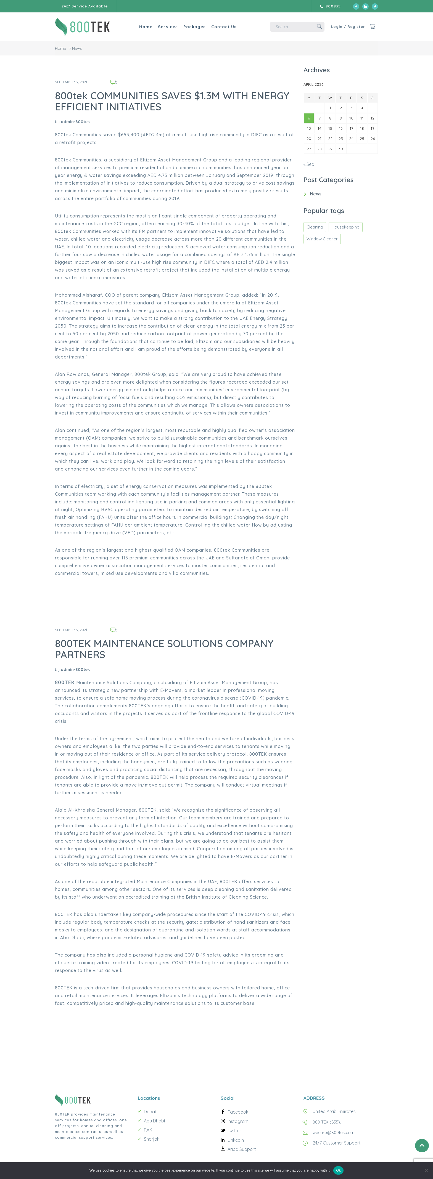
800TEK (65, 682)
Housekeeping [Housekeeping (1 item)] (346, 227)
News (315, 194)
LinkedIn (236, 1140)
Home (140, 26)
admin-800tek (75, 121)
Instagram (238, 1121)
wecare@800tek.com (335, 1132)
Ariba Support (242, 1149)
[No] (426, 1170)
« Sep (308, 164)
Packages (189, 26)
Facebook (238, 1112)
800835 (333, 6)
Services (162, 26)
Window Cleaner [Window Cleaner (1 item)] (322, 238)
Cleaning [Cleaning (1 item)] (315, 227)
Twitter (234, 1130)
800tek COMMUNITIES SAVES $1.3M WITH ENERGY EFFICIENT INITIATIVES (172, 101)
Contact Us (218, 26)
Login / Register (346, 26)
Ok (338, 1170)
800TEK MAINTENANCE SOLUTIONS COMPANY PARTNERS (164, 649)
